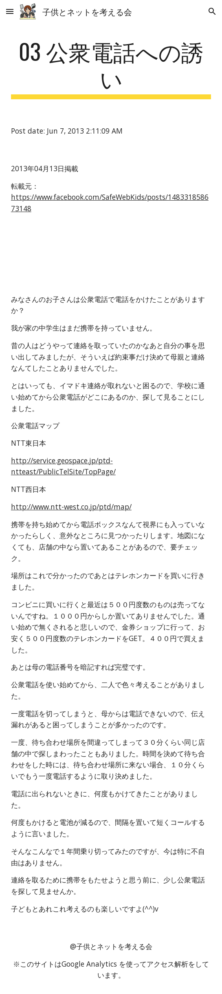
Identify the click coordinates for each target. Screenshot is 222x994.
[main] (111, 68)
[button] (10, 11)
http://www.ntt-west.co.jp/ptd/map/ (71, 507)
